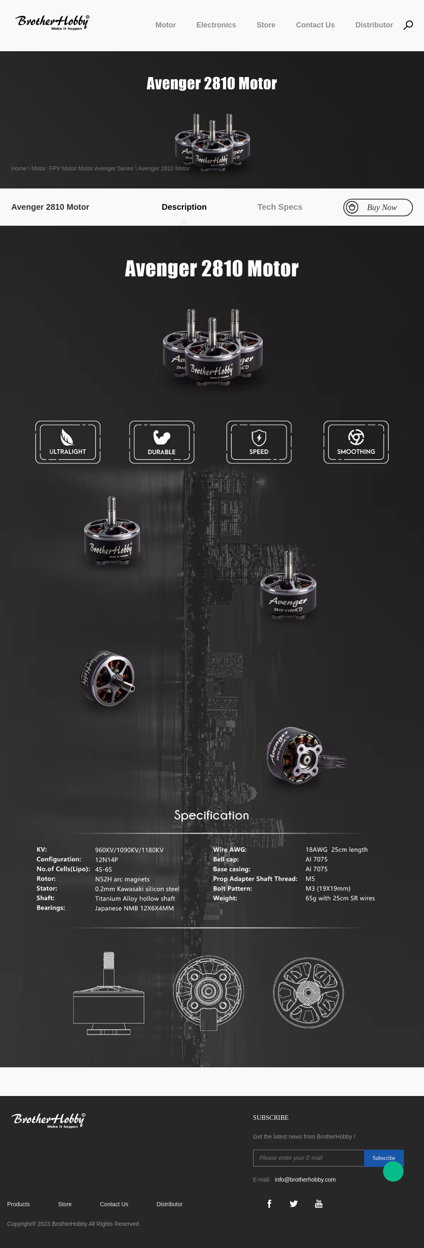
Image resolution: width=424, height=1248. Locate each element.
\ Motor (37, 168)
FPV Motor (63, 168)
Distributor (374, 25)
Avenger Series (114, 168)
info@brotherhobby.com (305, 1179)
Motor (165, 25)
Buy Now (382, 207)
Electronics (216, 25)
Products (18, 1204)
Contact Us (315, 25)
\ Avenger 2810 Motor (162, 168)
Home (19, 168)
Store (265, 25)
